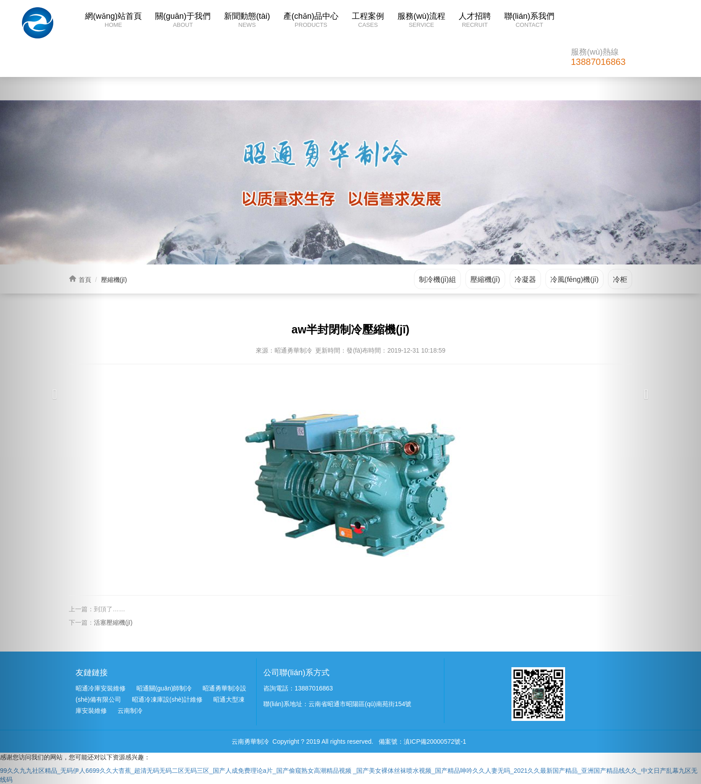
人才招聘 (475, 21)
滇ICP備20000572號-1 (435, 741)
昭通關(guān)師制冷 (164, 688)
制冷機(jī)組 (437, 279)
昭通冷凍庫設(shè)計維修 (167, 699)
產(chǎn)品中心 (310, 21)
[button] (52, 392)
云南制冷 (130, 710)
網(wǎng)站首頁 (113, 21)
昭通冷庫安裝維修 (101, 688)
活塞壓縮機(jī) (113, 622)
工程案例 (368, 21)
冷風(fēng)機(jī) (574, 279)
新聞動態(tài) (247, 21)
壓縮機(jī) (485, 279)
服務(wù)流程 (421, 21)
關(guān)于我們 (183, 21)
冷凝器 (525, 279)
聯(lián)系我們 (529, 21)
